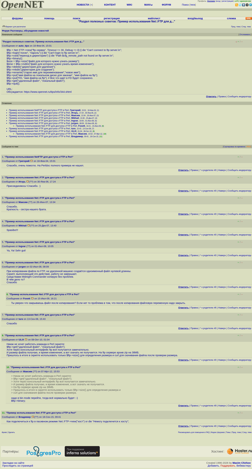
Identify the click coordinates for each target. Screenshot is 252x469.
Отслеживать (245, 35)
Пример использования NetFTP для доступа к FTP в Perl (39, 110)
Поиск (185, 4)
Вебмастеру (244, 465)
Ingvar (74, 120)
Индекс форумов (218, 432)
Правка (222, 96)
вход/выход (195, 18)
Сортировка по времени (234, 147)
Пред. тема (236, 432)
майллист (154, 18)
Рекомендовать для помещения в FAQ (193, 432)
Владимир (77, 136)
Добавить (213, 465)
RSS (249, 147)
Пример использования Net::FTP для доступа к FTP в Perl (39, 112)
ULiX (73, 131)
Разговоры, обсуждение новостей (29, 30)
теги (192, 4)
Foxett (81, 126)
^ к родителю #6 (208, 307)
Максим (75, 115)
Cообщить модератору (239, 96)
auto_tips (24, 45)
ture (73, 128)
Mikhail (75, 118)
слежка (231, 18)
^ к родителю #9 (208, 405)
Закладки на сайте (13, 462)
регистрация (227, 1)
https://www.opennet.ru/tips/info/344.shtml (48, 91)
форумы (17, 18)
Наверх (222, 170)
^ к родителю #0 (208, 170)
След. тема (246, 432)
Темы (228, 432)
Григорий (75, 110)
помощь (49, 18)
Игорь (74, 112)
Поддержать (227, 465)
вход (218, 1)
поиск (76, 18)
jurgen (74, 123)
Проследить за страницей (17, 465)
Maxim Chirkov (242, 462)
